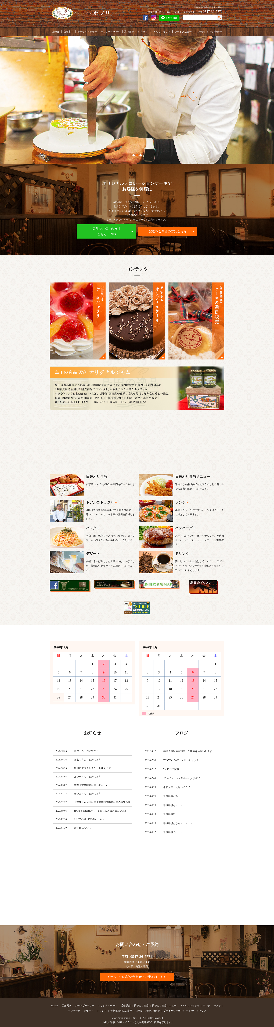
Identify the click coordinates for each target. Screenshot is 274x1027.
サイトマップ (198, 1010)
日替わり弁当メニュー (164, 1005)
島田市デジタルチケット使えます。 (93, 768)
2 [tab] (137, 155)
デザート (88, 1010)
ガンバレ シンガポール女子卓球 (181, 778)
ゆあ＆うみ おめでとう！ (88, 759)
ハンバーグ (74, 1010)
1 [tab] (133, 155)
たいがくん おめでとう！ (88, 776)
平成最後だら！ (171, 796)
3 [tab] (140, 155)
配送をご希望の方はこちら (167, 231)
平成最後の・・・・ (174, 832)
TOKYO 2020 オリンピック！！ (182, 760)
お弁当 (141, 31)
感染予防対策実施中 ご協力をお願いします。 (189, 751)
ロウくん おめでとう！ (87, 751)
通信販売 (129, 31)
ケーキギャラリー (87, 31)
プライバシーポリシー (175, 1010)
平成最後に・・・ (173, 814)
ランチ (206, 1005)
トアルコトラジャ (160, 31)
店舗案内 (68, 31)
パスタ (217, 1005)
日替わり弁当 (141, 1005)
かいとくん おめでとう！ (88, 793)
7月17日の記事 (171, 769)
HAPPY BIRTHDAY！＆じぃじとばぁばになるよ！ (101, 810)
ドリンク (102, 1010)
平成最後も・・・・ (174, 805)
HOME (56, 31)
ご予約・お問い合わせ (209, 31)
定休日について (82, 827)
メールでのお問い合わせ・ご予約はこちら (137, 977)
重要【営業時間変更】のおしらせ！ (93, 785)
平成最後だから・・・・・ (178, 823)
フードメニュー (183, 31)
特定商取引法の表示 (121, 1010)
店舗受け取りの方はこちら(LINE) (106, 231)
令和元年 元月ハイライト (178, 787)
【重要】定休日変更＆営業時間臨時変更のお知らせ (102, 802)
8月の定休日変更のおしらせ (89, 819)
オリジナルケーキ (110, 31)
